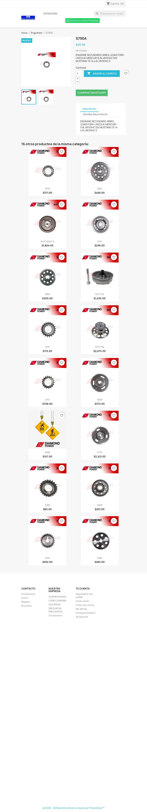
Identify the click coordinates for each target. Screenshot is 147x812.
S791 (47, 346)
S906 (99, 505)
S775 (99, 452)
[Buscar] (110, 14)
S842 (99, 188)
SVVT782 (99, 346)
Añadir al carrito (102, 74)
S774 (99, 241)
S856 (47, 294)
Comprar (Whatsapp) (91, 92)
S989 (47, 452)
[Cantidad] (79, 73)
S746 (47, 558)
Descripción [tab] (89, 108)
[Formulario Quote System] (73, 713)
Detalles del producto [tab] (95, 114)
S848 (99, 399)
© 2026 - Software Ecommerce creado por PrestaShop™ (73, 808)
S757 (47, 399)
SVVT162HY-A (47, 241)
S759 (47, 188)
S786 (99, 558)
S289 (47, 505)
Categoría (50, 13)
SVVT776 (99, 294)
